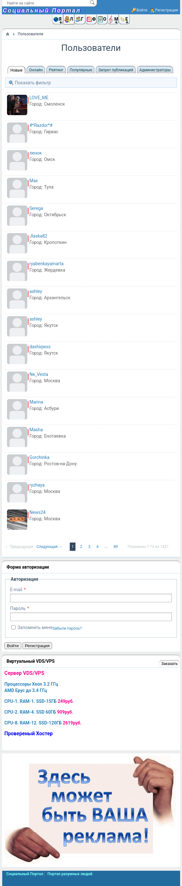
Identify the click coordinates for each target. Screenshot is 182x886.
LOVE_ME (39, 97)
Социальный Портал (42, 10)
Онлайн (36, 70)
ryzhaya (37, 485)
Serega (36, 208)
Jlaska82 (38, 236)
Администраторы (155, 70)
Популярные (81, 70)
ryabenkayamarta (46, 263)
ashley (35, 291)
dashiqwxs (40, 346)
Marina (36, 402)
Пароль (18, 608)
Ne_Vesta (38, 374)
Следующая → (49, 546)
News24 (37, 512)
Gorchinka (39, 457)
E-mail (16, 589)
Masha (36, 429)
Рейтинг (56, 70)
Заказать (169, 663)
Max (33, 180)
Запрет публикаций (115, 70)
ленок (35, 153)
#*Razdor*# (41, 125)
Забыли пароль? (67, 628)
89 (116, 546)
